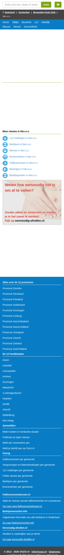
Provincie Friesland (13, 299)
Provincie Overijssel (13, 332)
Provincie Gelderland (14, 304)
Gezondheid (30, 26)
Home (6, 22)
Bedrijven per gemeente (15, 481)
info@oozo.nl (39, 551)
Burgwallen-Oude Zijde (44, 12)
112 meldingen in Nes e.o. (20, 138)
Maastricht (8, 387)
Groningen (8, 382)
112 (36, 22)
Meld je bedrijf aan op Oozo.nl (18, 448)
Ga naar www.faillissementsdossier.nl (22, 506)
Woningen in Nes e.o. (17, 169)
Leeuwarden (9, 371)
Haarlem (7, 398)
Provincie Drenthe (12, 288)
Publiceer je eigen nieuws (16, 437)
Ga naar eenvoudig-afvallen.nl (18, 539)
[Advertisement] (32, 58)
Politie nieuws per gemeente (18, 475)
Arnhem (7, 376)
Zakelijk (45, 22)
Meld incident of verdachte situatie (21, 431)
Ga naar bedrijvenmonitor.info (18, 522)
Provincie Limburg (12, 316)
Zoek (46, 4)
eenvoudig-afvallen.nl (30, 220)
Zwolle (6, 404)
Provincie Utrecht (12, 338)
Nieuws (6, 26)
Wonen (17, 26)
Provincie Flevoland (13, 293)
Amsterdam (24, 12)
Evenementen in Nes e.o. (19, 156)
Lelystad (7, 365)
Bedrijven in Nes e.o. (17, 144)
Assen (6, 360)
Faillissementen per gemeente (19, 459)
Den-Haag (8, 420)
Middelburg (8, 415)
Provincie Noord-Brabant (16, 321)
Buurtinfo (26, 22)
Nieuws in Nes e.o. (16, 150)
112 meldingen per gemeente (18, 470)
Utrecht (6, 409)
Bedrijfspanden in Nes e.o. (20, 175)
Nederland (10, 12)
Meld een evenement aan (16, 442)
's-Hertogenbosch (12, 393)
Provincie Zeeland (12, 343)
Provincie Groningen (13, 310)
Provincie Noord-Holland (16, 327)
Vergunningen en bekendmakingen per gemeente (29, 464)
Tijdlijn (15, 22)
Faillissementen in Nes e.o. (20, 162)
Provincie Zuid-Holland (15, 349)
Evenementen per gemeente (18, 486)
